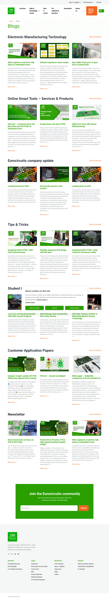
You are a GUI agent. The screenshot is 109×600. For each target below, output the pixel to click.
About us (78, 10)
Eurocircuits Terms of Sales (39, 566)
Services (23, 8)
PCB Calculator (87, 2)
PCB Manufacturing (14, 564)
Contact (98, 2)
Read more (13, 87)
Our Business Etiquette (38, 579)
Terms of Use (35, 569)
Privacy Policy (42, 300)
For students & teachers (55, 11)
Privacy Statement (36, 574)
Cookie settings (74, 308)
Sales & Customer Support (86, 564)
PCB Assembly (12, 566)
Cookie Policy (30, 302)
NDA (32, 572)
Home (11, 21)
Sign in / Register (59, 566)
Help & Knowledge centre (33, 11)
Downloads (68, 8)
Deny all (54, 308)
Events (56, 574)
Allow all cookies (34, 308)
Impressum (34, 564)
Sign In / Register (74, 2)
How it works (45, 11)
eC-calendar (81, 569)
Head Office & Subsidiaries (86, 566)
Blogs (56, 572)
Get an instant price (91, 11)
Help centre (57, 569)
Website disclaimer (36, 577)
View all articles (95, 37)
